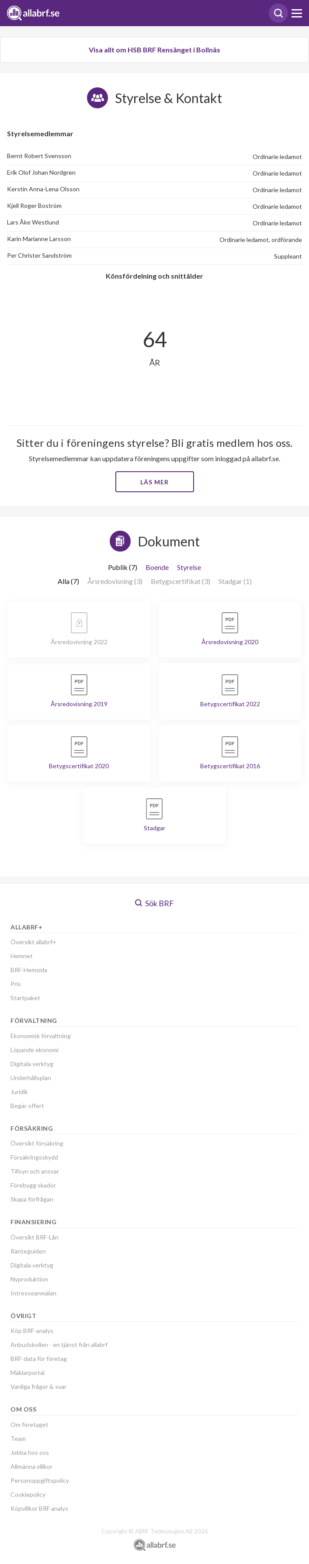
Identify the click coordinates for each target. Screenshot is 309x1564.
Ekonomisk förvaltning (40, 1035)
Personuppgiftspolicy (39, 1480)
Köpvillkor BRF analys (39, 1508)
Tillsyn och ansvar (34, 1171)
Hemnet (21, 956)
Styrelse (189, 567)
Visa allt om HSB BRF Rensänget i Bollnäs (154, 49)
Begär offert (27, 1105)
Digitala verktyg (31, 1063)
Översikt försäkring (36, 1143)
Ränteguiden (28, 1251)
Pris (15, 983)
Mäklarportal (27, 1372)
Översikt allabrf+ (33, 942)
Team (18, 1438)
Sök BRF (154, 903)
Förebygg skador (33, 1185)
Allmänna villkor (31, 1466)
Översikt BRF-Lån (34, 1237)
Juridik (19, 1091)
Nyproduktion (29, 1279)
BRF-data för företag (38, 1358)
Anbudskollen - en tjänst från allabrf (59, 1344)
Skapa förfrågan (31, 1199)
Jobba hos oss (29, 1452)
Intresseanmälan (33, 1293)
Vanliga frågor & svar (38, 1386)
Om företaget (29, 1424)
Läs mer (154, 482)
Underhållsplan (30, 1077)
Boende (157, 567)
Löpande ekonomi (34, 1049)
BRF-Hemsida (28, 970)
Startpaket (25, 997)
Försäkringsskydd (34, 1157)
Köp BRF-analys (31, 1330)
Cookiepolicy (27, 1494)
